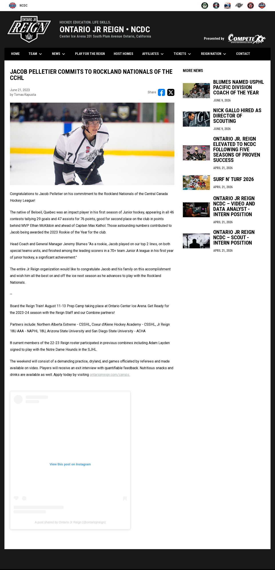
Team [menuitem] (36, 54)
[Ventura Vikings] (251, 5)
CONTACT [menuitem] (243, 54)
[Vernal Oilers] (262, 5)
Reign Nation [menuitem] (214, 54)
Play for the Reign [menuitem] (90, 54)
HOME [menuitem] (15, 54)
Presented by (235, 38)
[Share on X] (170, 92)
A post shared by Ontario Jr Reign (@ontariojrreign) (70, 522)
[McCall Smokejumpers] (227, 5)
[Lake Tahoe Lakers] (216, 5)
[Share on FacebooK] (161, 92)
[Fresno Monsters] (205, 5)
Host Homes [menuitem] (123, 54)
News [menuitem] (59, 54)
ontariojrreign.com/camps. (110, 375)
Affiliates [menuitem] (153, 54)
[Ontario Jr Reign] (239, 5)
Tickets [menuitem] (183, 54)
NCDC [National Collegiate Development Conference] (18, 5)
